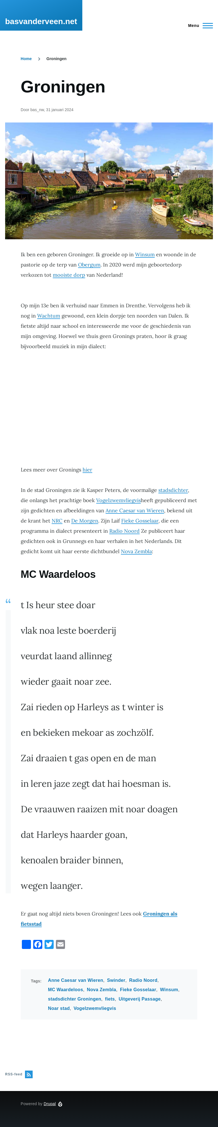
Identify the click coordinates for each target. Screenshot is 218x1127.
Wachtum (48, 315)
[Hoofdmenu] (199, 25)
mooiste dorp (69, 275)
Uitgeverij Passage (140, 999)
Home (26, 58)
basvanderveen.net (41, 21)
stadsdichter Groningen (74, 999)
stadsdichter (173, 490)
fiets (110, 999)
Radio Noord (124, 531)
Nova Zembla (136, 551)
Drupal (50, 1103)
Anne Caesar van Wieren (135, 510)
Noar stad (59, 1008)
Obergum (89, 264)
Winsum (145, 254)
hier (87, 469)
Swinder (116, 980)
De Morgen (84, 520)
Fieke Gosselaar (139, 520)
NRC (57, 520)
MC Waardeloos (65, 989)
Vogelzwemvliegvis (118, 500)
